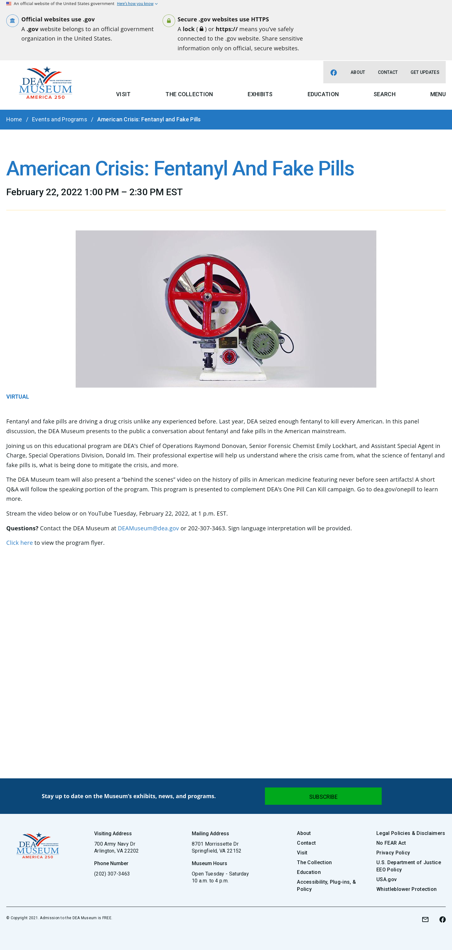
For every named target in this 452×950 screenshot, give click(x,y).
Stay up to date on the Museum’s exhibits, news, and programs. (129, 796)
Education (323, 94)
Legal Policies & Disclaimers (410, 833)
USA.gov (386, 879)
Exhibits (260, 94)
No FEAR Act (391, 843)
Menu (438, 94)
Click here (19, 542)
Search (385, 94)
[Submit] (323, 796)
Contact (388, 72)
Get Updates (425, 72)
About (358, 72)
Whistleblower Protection (406, 889)
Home (14, 119)
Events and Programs (59, 119)
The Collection (189, 94)
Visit (123, 94)
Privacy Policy (393, 853)
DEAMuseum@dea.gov (148, 528)
